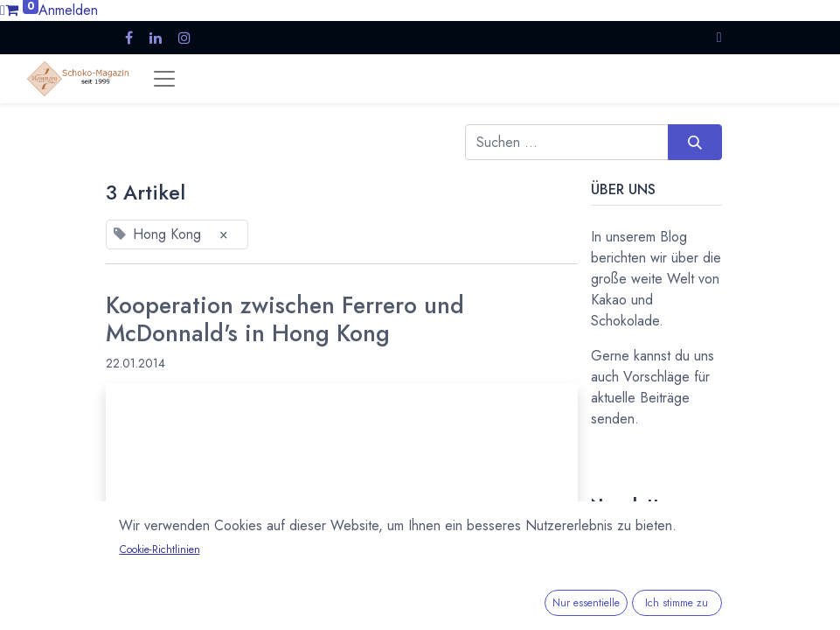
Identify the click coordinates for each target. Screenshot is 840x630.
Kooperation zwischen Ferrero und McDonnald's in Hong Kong (285, 320)
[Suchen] (694, 141)
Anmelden (68, 10)
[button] (719, 37)
